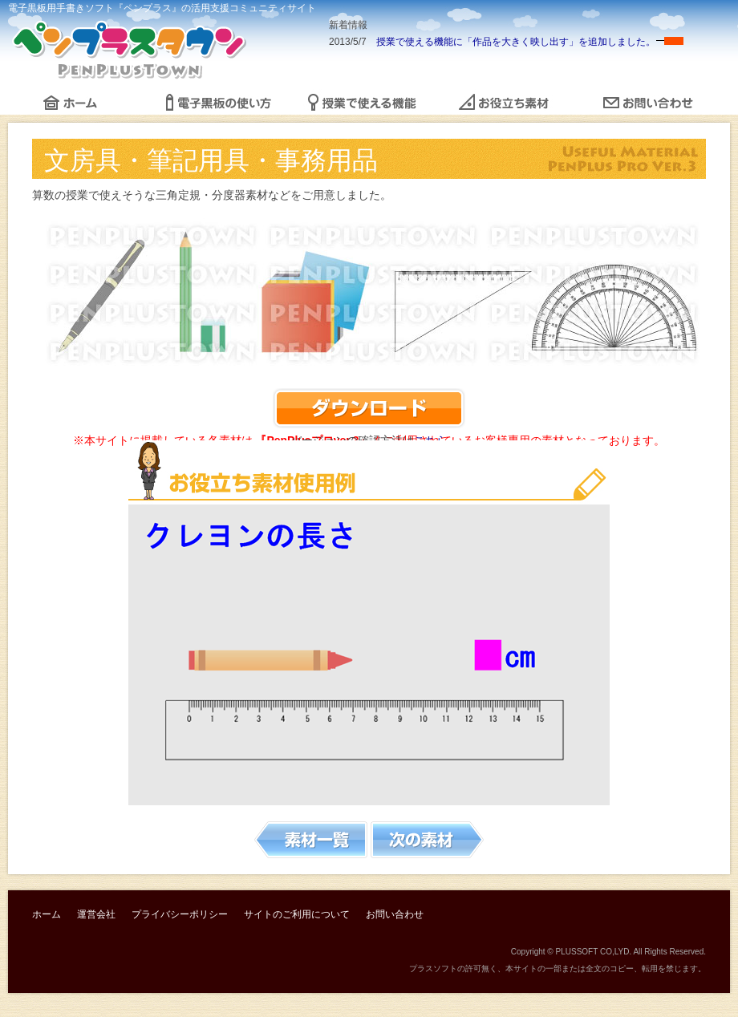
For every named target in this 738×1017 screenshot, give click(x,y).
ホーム (46, 914)
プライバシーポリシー (180, 914)
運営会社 (96, 914)
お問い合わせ (395, 914)
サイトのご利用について (297, 914)
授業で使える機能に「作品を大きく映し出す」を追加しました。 (515, 41)
